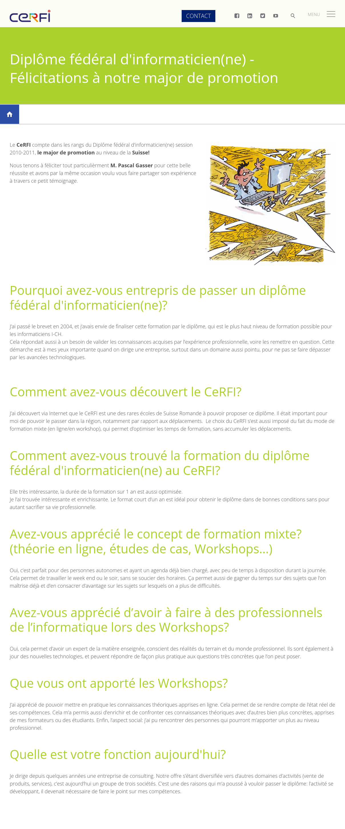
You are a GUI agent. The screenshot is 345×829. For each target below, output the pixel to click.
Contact (196, 16)
